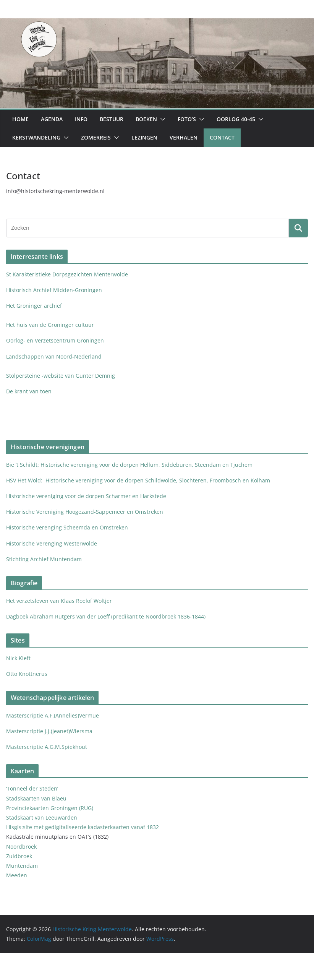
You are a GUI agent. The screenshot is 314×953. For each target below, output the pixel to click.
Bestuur (111, 119)
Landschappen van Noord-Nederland (54, 356)
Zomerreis (96, 137)
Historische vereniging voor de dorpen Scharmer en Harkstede (86, 496)
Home (20, 119)
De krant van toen (29, 391)
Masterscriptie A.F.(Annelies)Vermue (52, 715)
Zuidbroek (19, 856)
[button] (161, 119)
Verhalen (183, 137)
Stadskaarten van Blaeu (36, 798)
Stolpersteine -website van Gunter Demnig (60, 375)
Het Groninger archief (34, 305)
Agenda (52, 119)
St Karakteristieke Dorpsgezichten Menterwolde (67, 274)
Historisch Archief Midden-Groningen (55, 290)
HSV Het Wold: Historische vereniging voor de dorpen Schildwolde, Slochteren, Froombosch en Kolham (138, 480)
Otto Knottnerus (26, 673)
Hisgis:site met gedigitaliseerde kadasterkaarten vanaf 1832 (82, 827)
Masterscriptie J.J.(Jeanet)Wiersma (49, 731)
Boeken (146, 119)
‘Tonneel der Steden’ (32, 788)
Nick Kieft (18, 658)
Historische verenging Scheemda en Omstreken (67, 527)
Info (81, 119)
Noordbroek (21, 846)
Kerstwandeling (36, 137)
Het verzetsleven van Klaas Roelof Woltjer (59, 600)
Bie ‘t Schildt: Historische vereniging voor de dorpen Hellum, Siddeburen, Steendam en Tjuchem (129, 464)
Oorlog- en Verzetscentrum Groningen (55, 340)
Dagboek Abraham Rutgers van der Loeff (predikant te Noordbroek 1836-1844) (106, 616)
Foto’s (187, 119)
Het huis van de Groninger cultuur (50, 324)
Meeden (17, 875)
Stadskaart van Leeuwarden (41, 817)
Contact (222, 137)
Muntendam (22, 865)
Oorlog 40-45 (236, 119)
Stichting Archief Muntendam (44, 559)
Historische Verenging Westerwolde (51, 543)
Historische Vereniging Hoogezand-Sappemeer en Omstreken (84, 511)
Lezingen (144, 137)
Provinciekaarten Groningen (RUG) (49, 808)
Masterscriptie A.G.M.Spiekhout (46, 746)
